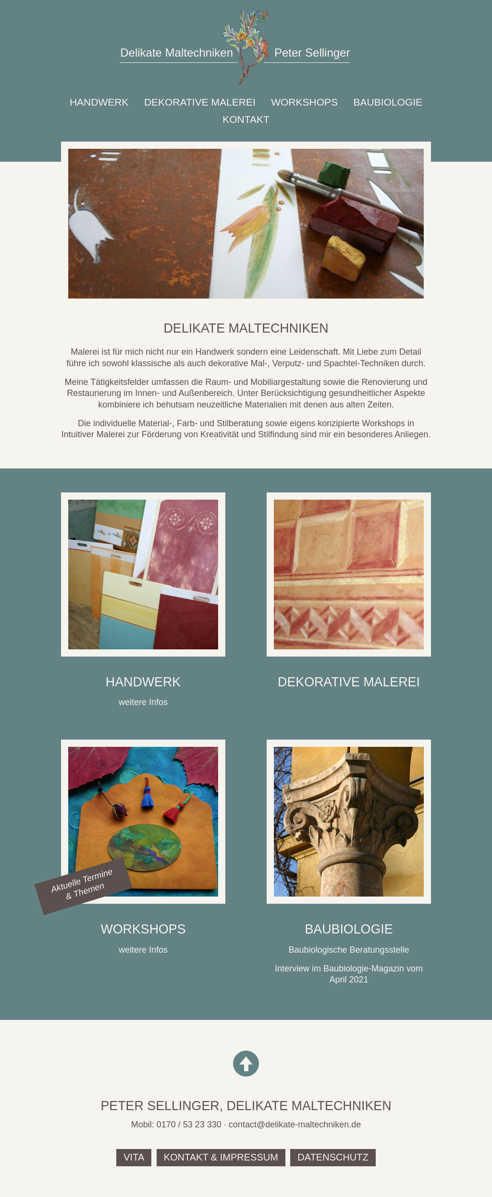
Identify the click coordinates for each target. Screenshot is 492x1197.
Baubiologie (388, 102)
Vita (133, 1157)
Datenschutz (332, 1157)
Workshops (304, 102)
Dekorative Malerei (200, 102)
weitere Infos (143, 702)
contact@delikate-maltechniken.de (295, 1124)
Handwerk (99, 102)
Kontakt (246, 119)
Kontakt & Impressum (221, 1157)
